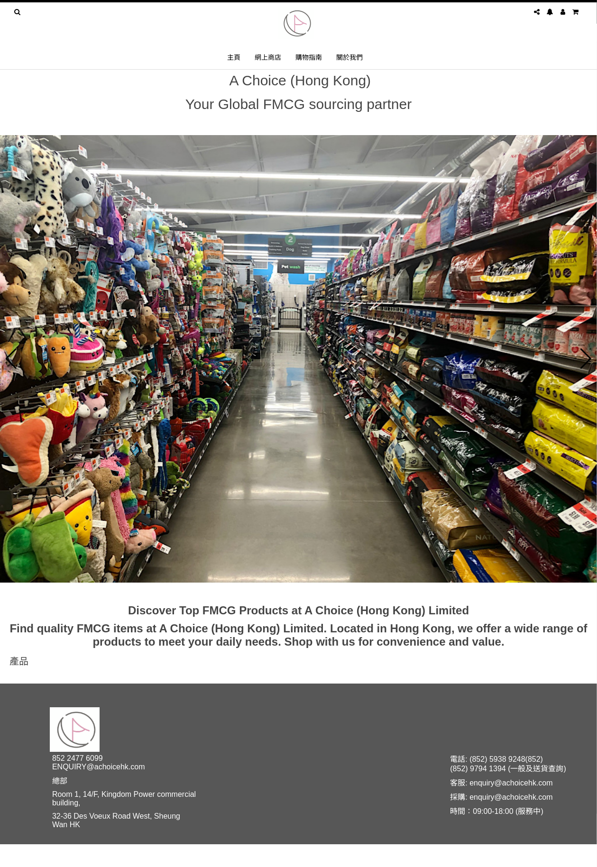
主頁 (233, 57)
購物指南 (308, 57)
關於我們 (349, 57)
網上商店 (268, 57)
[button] (11, 358)
